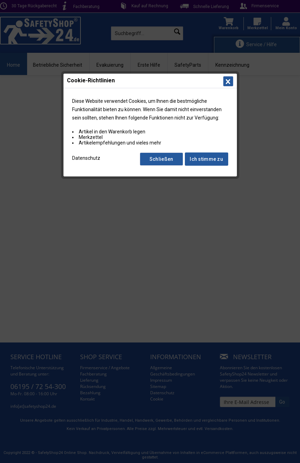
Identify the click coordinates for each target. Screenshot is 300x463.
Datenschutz (86, 158)
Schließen (161, 159)
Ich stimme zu (206, 159)
